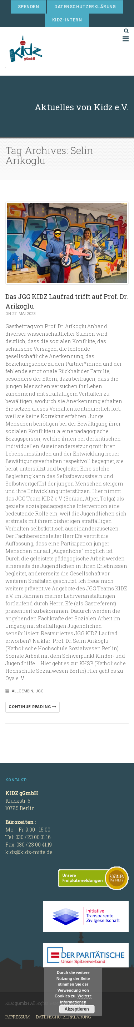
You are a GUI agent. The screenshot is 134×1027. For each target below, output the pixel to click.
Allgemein (22, 691)
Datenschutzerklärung (85, 6)
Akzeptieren (77, 1009)
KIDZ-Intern (67, 19)
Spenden (28, 6)
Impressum (17, 1017)
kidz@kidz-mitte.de (29, 852)
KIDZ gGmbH (59, 51)
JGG (39, 691)
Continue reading (32, 707)
